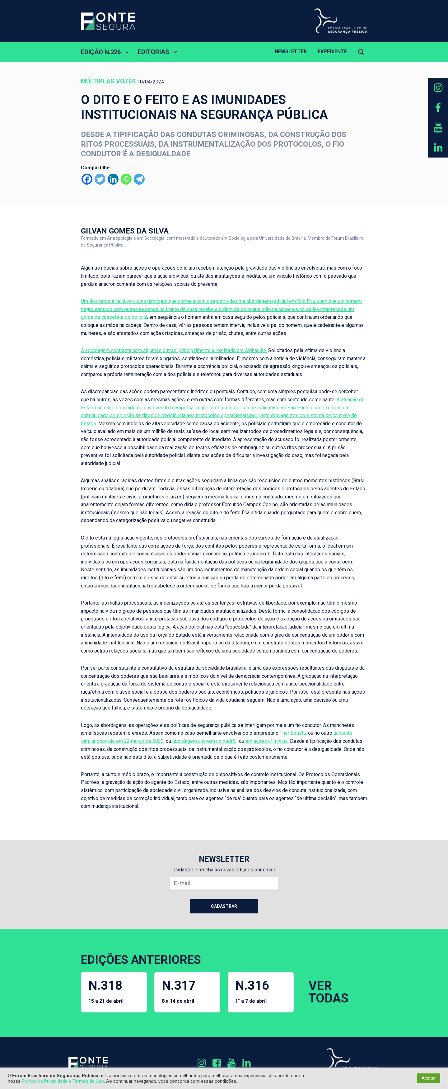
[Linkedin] (113, 179)
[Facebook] (87, 179)
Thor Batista (293, 733)
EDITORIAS (153, 52)
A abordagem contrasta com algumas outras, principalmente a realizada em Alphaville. (174, 350)
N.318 (106, 991)
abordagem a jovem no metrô (204, 741)
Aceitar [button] (429, 1078)
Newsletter (291, 51)
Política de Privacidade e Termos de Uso (63, 1081)
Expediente (332, 51)
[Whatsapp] (126, 179)
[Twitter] (100, 179)
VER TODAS (328, 992)
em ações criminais (266, 741)
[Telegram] (139, 179)
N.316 (252, 991)
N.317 (179, 991)
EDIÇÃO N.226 (101, 52)
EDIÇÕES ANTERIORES (141, 960)
